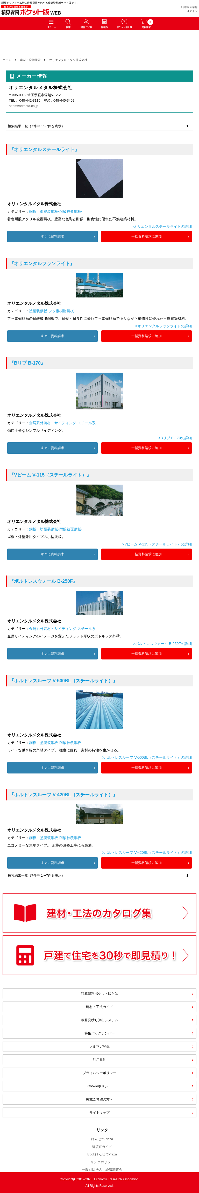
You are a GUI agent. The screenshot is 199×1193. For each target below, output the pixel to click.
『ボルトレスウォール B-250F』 (43, 581)
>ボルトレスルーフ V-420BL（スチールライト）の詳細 (147, 852)
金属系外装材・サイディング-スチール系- (63, 423)
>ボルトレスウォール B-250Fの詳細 (162, 644)
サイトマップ (99, 1112)
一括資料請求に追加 (146, 236)
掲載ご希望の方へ (99, 1099)
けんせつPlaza (102, 1139)
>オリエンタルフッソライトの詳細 (163, 326)
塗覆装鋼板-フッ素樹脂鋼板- (52, 311)
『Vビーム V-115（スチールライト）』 (50, 475)
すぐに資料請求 (52, 236)
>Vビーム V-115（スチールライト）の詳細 (157, 544)
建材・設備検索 (30, 59)
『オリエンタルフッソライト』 (42, 263)
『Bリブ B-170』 (27, 363)
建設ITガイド (102, 1147)
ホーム (7, 59)
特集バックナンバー (99, 1033)
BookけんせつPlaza (102, 1154)
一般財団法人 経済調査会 (102, 1169)
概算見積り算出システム (99, 1020)
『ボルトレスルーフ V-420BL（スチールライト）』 (63, 794)
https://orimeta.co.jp (23, 106)
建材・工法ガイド (99, 1007)
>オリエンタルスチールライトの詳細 (162, 226)
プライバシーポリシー (99, 1073)
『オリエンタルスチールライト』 (44, 149)
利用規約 (99, 1060)
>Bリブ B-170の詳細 (175, 438)
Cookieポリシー (99, 1086)
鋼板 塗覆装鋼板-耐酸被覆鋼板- (55, 211)
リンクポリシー (102, 1162)
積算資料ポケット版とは (99, 994)
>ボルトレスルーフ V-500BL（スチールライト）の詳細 (147, 757)
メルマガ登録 (99, 1046)
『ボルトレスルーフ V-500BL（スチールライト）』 (63, 680)
